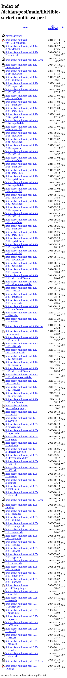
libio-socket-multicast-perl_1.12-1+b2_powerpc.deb (21, 351)
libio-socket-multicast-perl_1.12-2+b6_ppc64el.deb (21, 115)
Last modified (53, 27)
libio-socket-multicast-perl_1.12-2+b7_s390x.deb (21, 78)
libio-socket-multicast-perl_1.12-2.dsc (24, 60)
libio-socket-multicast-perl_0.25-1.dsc (24, 661)
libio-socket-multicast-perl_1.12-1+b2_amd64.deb (21, 400)
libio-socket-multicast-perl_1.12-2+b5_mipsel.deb (21, 140)
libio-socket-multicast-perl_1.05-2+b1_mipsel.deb (21, 531)
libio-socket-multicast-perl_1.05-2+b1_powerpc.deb (21, 524)
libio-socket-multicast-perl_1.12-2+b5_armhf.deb (21, 159)
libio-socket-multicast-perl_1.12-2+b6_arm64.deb (21, 128)
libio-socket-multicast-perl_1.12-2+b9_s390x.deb (21, 72)
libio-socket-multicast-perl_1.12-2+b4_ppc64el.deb (21, 177)
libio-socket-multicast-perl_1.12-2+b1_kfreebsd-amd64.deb (21, 283)
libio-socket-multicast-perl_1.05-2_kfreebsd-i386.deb (21, 450)
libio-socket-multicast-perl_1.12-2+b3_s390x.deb (21, 196)
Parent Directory (13, 36)
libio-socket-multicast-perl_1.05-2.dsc (24, 500)
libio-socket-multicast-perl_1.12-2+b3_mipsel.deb (21, 202)
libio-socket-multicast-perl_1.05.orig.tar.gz (16, 407)
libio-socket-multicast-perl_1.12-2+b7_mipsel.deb (21, 84)
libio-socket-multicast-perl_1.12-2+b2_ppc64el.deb (21, 239)
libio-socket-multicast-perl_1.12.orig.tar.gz (16, 41)
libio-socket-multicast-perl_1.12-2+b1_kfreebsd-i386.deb (21, 277)
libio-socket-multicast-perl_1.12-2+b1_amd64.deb (21, 307)
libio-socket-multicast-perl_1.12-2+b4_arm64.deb (21, 190)
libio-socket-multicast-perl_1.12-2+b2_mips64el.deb (21, 246)
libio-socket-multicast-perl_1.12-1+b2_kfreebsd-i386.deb (21, 369)
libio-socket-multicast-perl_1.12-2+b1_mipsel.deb (21, 264)
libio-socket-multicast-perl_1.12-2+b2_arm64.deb (21, 252)
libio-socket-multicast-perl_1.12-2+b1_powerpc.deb (21, 258)
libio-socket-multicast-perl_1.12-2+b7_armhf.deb (21, 97)
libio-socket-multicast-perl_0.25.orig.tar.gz (16, 586)
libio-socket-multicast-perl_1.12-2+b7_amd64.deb (21, 109)
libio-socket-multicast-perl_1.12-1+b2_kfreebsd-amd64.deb (21, 376)
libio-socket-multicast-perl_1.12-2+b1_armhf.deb (21, 295)
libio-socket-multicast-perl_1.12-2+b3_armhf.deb (21, 221)
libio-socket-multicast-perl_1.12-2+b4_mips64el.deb (21, 184)
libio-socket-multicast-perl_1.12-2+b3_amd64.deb (21, 233)
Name (25, 27)
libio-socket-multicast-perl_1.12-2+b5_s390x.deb (21, 134)
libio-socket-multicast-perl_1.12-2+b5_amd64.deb (21, 171)
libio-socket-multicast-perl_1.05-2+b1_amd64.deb (21, 574)
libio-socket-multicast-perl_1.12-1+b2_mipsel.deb (21, 357)
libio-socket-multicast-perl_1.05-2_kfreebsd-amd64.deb (21, 456)
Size (63, 27)
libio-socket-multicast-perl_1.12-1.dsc (24, 326)
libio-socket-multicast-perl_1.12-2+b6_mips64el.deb (21, 122)
